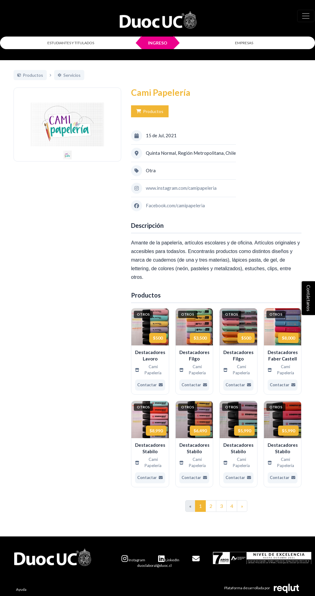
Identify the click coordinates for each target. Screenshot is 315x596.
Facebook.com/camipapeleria (175, 205)
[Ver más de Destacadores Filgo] (194, 351)
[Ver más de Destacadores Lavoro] (150, 351)
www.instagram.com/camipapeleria (181, 188)
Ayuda (21, 589)
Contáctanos (308, 298)
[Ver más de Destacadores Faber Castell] (282, 351)
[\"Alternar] (305, 16)
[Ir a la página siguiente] (242, 506)
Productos (149, 111)
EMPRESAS (244, 43)
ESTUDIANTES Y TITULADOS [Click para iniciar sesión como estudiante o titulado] (70, 43)
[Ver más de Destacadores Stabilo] (150, 444)
